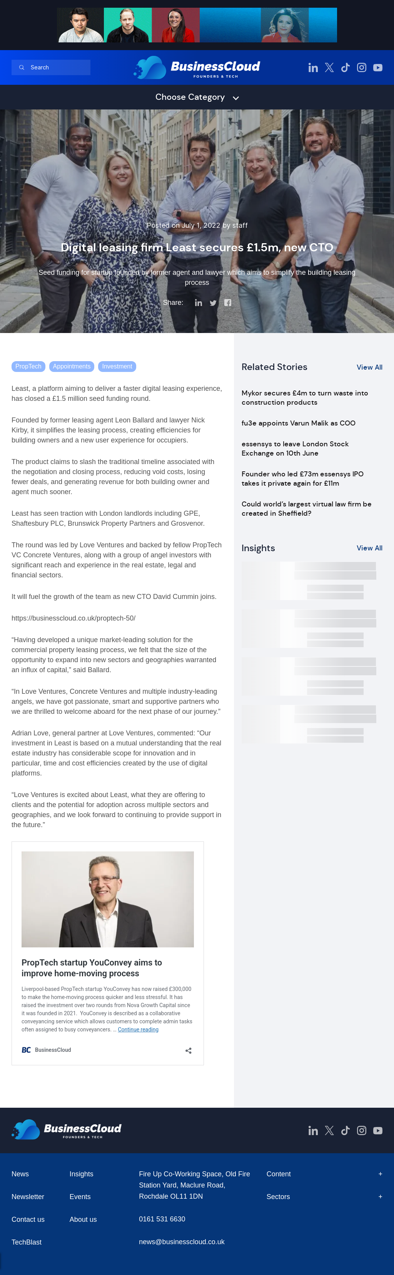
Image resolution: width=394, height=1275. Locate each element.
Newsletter (28, 1197)
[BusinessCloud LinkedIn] (313, 67)
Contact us (28, 1219)
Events (80, 1197)
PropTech (28, 366)
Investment (117, 366)
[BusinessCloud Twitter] (329, 67)
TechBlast (27, 1242)
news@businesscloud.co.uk (181, 1242)
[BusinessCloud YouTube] (377, 67)
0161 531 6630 (162, 1219)
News (20, 1174)
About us (83, 1219)
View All (369, 367)
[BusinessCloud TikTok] (345, 67)
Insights (81, 1174)
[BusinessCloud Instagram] (361, 67)
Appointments (72, 366)
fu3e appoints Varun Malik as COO (299, 423)
